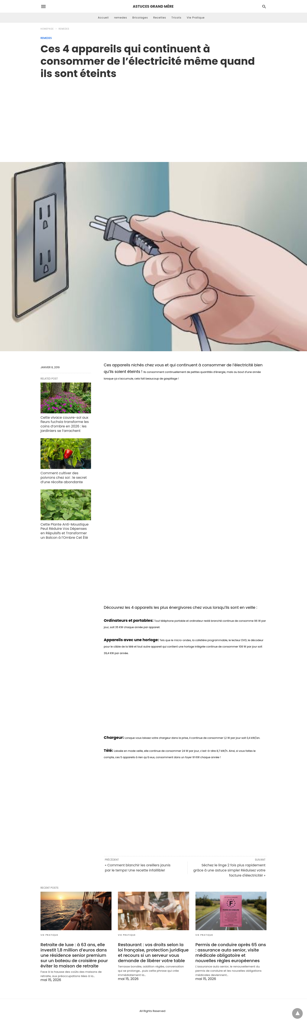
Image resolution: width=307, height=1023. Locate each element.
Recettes (159, 17)
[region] (153, 116)
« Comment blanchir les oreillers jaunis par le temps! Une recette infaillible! (138, 868)
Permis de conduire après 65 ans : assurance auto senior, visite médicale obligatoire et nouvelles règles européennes (230, 953)
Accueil (103, 17)
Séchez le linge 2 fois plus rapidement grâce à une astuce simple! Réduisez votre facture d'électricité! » (229, 870)
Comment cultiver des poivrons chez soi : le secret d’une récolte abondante (64, 477)
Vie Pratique (196, 17)
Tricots (176, 17)
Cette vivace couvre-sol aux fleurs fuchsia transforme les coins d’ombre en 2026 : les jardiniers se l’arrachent (65, 424)
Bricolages (140, 17)
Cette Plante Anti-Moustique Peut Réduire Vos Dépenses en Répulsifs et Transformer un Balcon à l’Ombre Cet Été (64, 531)
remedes (120, 17)
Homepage (47, 28)
